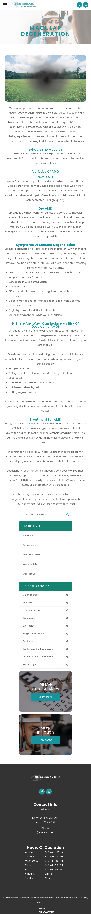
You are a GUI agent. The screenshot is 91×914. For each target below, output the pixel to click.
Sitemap (49, 902)
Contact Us (29, 573)
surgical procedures (33, 633)
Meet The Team (31, 554)
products (28, 641)
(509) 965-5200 (45, 832)
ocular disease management (38, 656)
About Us (28, 535)
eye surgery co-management (39, 649)
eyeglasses (29, 618)
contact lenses (31, 610)
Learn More (45, 696)
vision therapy (31, 594)
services (27, 602)
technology (29, 664)
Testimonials (30, 564)
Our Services (29, 545)
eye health (28, 625)
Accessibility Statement (66, 897)
